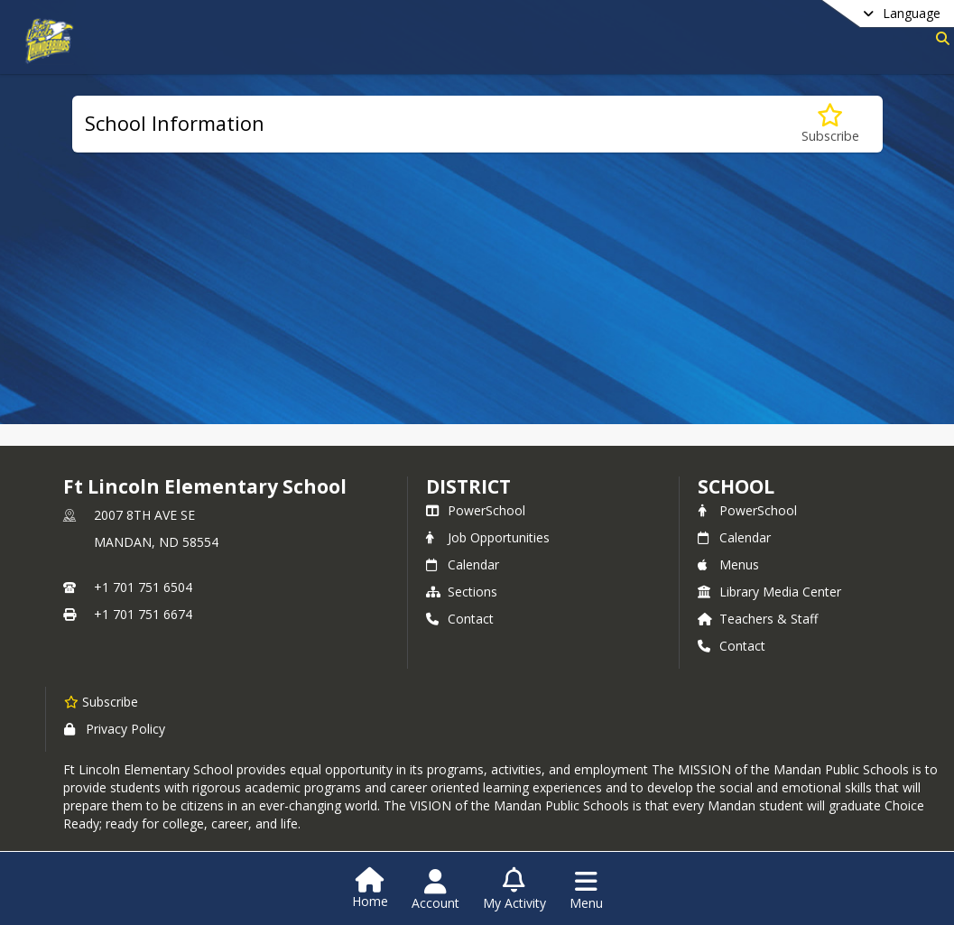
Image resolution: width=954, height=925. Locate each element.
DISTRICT (468, 486)
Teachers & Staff (758, 618)
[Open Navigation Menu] (586, 889)
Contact (460, 618)
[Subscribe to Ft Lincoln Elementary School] (101, 701)
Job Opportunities (488, 537)
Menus (728, 564)
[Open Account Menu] (435, 889)
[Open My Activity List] (514, 889)
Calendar (462, 564)
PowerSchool (475, 510)
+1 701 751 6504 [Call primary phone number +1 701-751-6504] (143, 587)
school (736, 486)
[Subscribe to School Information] (830, 124)
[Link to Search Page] (939, 38)
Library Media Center (769, 591)
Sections (461, 591)
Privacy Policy (114, 728)
